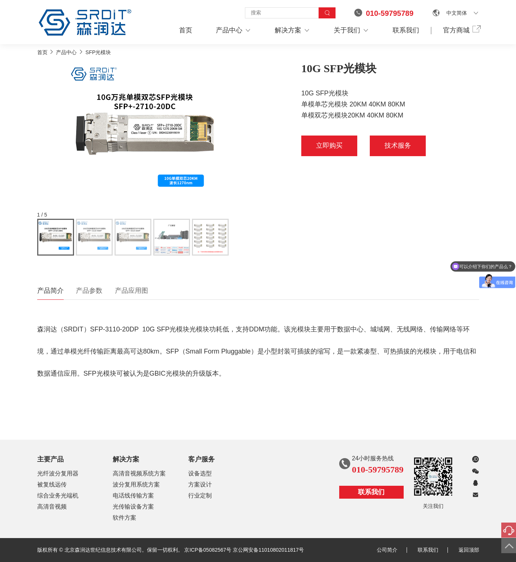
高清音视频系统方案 (139, 473)
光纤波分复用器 (57, 473)
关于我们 (351, 30)
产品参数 (89, 290)
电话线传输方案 (133, 495)
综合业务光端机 (57, 495)
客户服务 (201, 459)
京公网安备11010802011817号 (268, 550)
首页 (185, 30)
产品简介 (50, 290)
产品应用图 (131, 290)
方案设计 (200, 484)
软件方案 (124, 517)
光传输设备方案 (133, 506)
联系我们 (406, 30)
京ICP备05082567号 (207, 550)
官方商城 (461, 30)
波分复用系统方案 (136, 484)
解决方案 (292, 30)
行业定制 (200, 495)
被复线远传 (52, 484)
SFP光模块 (98, 52)
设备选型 (200, 473)
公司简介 (392, 550)
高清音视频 (52, 506)
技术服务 (398, 145)
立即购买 (329, 145)
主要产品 (50, 459)
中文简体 (456, 13)
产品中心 (233, 30)
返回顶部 (469, 550)
